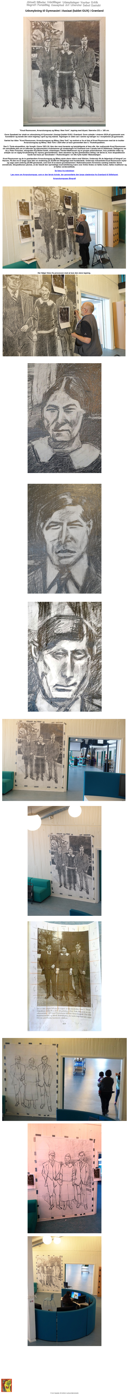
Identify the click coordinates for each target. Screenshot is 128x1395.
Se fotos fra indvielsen (64, 171)
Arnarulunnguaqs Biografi (64, 178)
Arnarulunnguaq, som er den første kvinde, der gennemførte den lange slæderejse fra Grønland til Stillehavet (70, 175)
